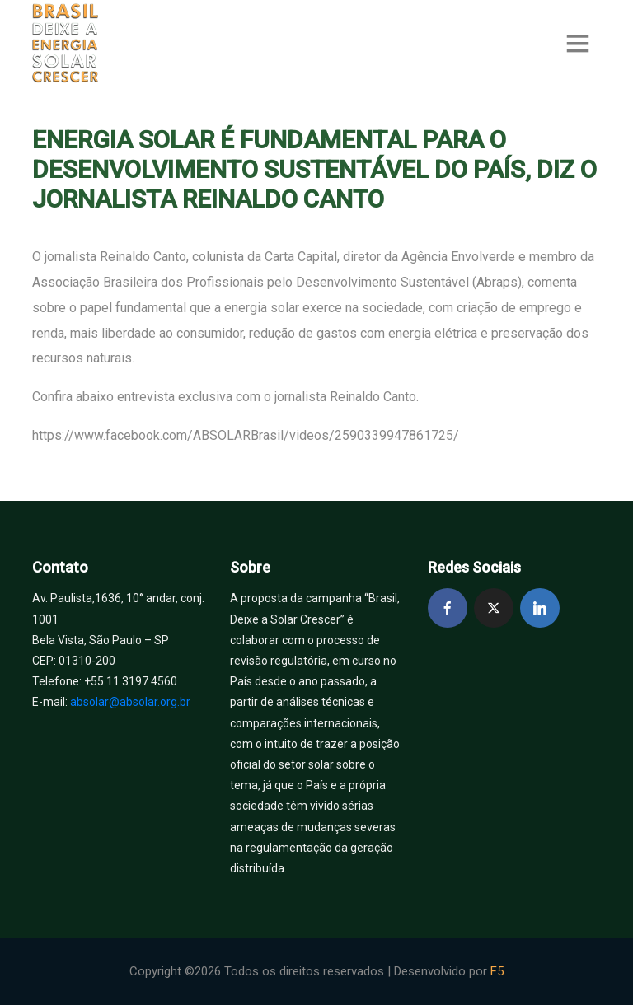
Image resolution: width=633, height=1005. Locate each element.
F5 (497, 971)
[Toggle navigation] (578, 43)
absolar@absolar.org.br (130, 701)
